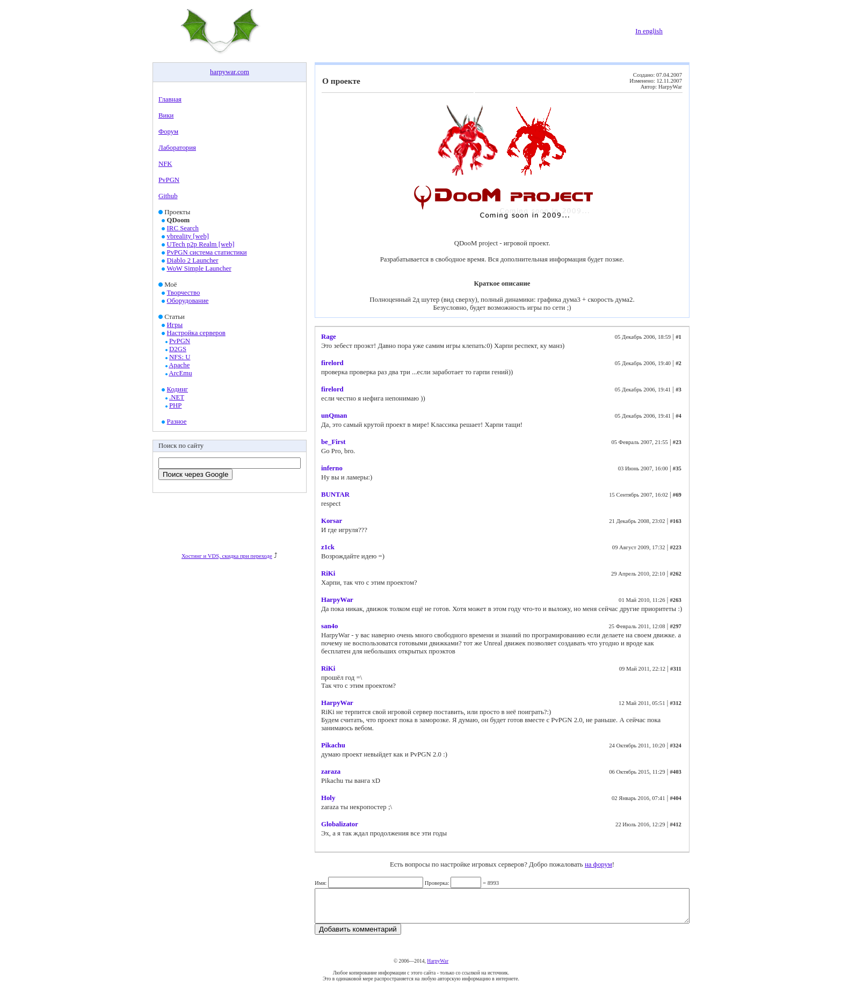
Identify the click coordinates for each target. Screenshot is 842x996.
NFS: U (179, 357)
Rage (328, 336)
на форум (598, 864)
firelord (332, 363)
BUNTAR (335, 494)
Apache (179, 365)
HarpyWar (337, 600)
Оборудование (188, 300)
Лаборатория (177, 147)
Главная (170, 99)
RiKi (328, 573)
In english (649, 31)
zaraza (330, 771)
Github (168, 196)
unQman (334, 415)
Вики (165, 115)
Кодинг (177, 389)
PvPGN (168, 180)
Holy (328, 798)
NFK (165, 164)
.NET (176, 397)
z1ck (328, 547)
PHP (175, 405)
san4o (329, 626)
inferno (332, 468)
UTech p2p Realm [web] (201, 244)
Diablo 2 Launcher (193, 260)
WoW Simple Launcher (198, 268)
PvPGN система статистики (207, 252)
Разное (177, 421)
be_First (333, 442)
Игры (175, 325)
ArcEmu (180, 373)
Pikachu (333, 745)
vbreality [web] (188, 236)
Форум (168, 131)
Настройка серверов (196, 333)
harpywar (223, 72)
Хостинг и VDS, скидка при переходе (227, 556)
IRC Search (183, 228)
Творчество (183, 292)
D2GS (177, 349)
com (243, 72)
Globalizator (339, 824)
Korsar (331, 521)
